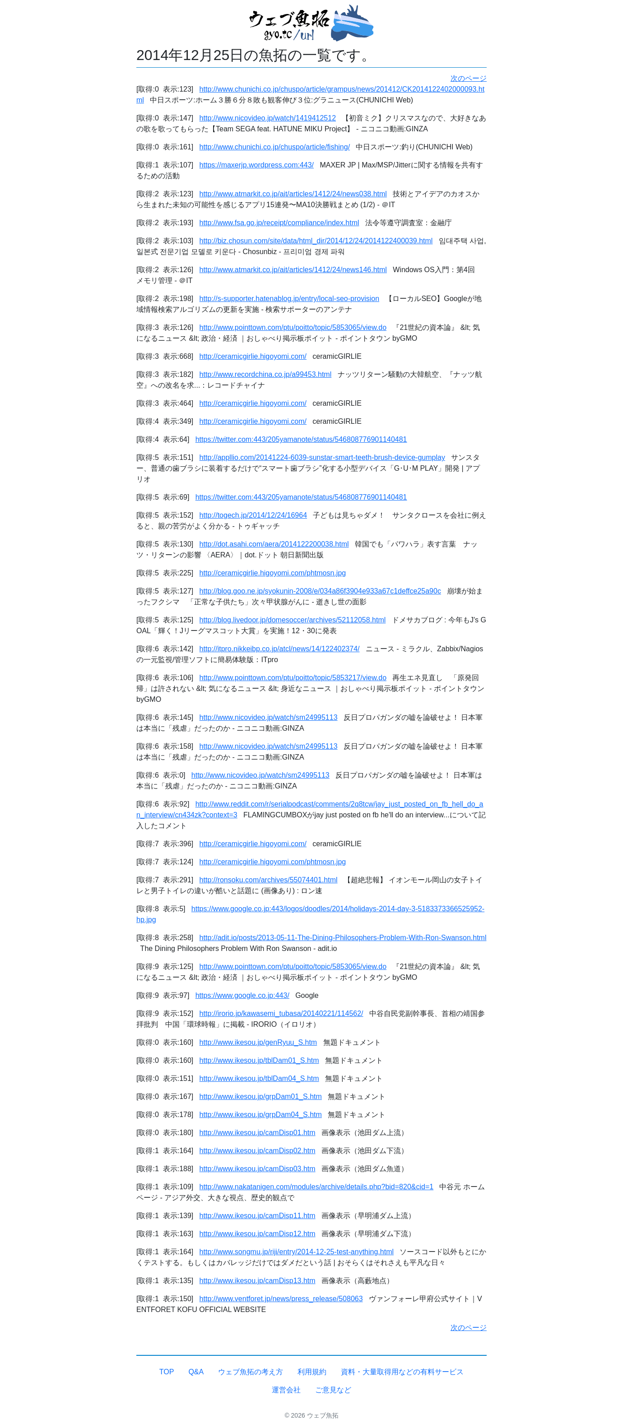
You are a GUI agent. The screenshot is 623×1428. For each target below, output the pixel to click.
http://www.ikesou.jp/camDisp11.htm (258, 1215)
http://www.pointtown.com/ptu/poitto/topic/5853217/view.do (293, 678)
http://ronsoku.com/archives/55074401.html (269, 880)
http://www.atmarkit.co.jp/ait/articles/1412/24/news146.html (293, 270)
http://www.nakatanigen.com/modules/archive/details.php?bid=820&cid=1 (317, 1187)
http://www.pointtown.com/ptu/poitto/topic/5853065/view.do (293, 327)
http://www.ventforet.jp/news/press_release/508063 (281, 1299)
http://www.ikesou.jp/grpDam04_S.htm (261, 1114)
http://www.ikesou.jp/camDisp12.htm (258, 1234)
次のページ (469, 78)
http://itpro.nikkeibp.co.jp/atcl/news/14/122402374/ (280, 649)
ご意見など (333, 1390)
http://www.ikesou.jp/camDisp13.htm (258, 1280)
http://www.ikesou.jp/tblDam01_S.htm (259, 1060)
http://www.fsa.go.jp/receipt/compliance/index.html (279, 223)
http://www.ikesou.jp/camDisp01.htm (258, 1132)
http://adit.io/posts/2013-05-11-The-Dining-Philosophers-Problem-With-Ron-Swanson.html (343, 937)
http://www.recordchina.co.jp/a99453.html (266, 374)
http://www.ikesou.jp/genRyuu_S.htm (258, 1042)
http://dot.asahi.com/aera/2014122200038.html (274, 544)
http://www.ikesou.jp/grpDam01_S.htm (261, 1096)
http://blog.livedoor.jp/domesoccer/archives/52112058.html (293, 620)
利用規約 (312, 1372)
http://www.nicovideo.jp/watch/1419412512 (268, 118)
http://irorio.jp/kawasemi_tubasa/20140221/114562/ (281, 1013)
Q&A (196, 1372)
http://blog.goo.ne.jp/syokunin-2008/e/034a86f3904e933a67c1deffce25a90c (320, 591)
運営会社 (286, 1390)
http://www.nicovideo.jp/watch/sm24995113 (269, 717)
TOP (166, 1372)
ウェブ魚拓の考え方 (250, 1372)
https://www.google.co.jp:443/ (242, 995)
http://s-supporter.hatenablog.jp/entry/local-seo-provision (289, 298)
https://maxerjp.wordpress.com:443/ (257, 165)
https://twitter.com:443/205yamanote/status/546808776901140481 (301, 439)
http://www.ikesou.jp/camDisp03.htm (258, 1169)
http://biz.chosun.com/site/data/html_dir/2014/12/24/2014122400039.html (316, 241)
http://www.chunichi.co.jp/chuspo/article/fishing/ (275, 147)
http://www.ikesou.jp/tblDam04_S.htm (259, 1078)
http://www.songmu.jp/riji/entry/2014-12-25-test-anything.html (297, 1252)
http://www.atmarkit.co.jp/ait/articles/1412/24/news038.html (293, 194)
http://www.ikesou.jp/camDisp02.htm (258, 1150)
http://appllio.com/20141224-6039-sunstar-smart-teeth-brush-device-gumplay (322, 457)
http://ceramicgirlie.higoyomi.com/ (253, 356)
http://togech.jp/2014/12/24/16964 (253, 515)
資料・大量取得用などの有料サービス (402, 1372)
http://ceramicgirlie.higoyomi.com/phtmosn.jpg (273, 573)
